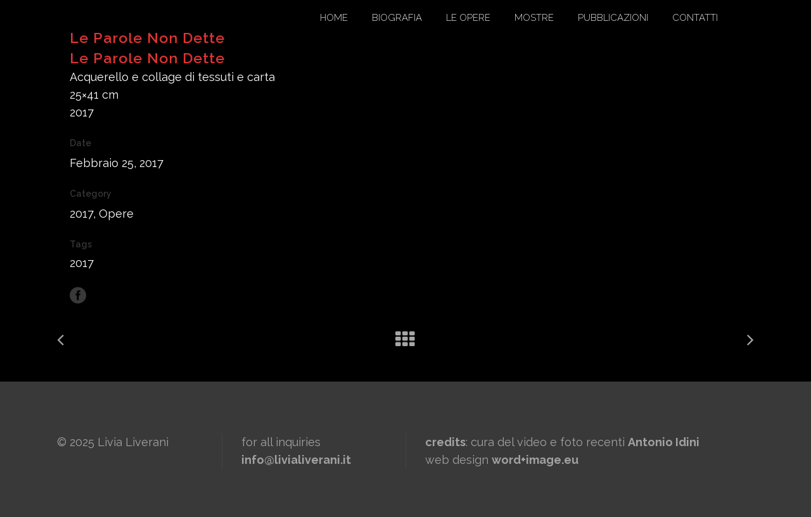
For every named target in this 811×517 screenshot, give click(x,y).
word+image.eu (535, 459)
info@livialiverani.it (296, 459)
